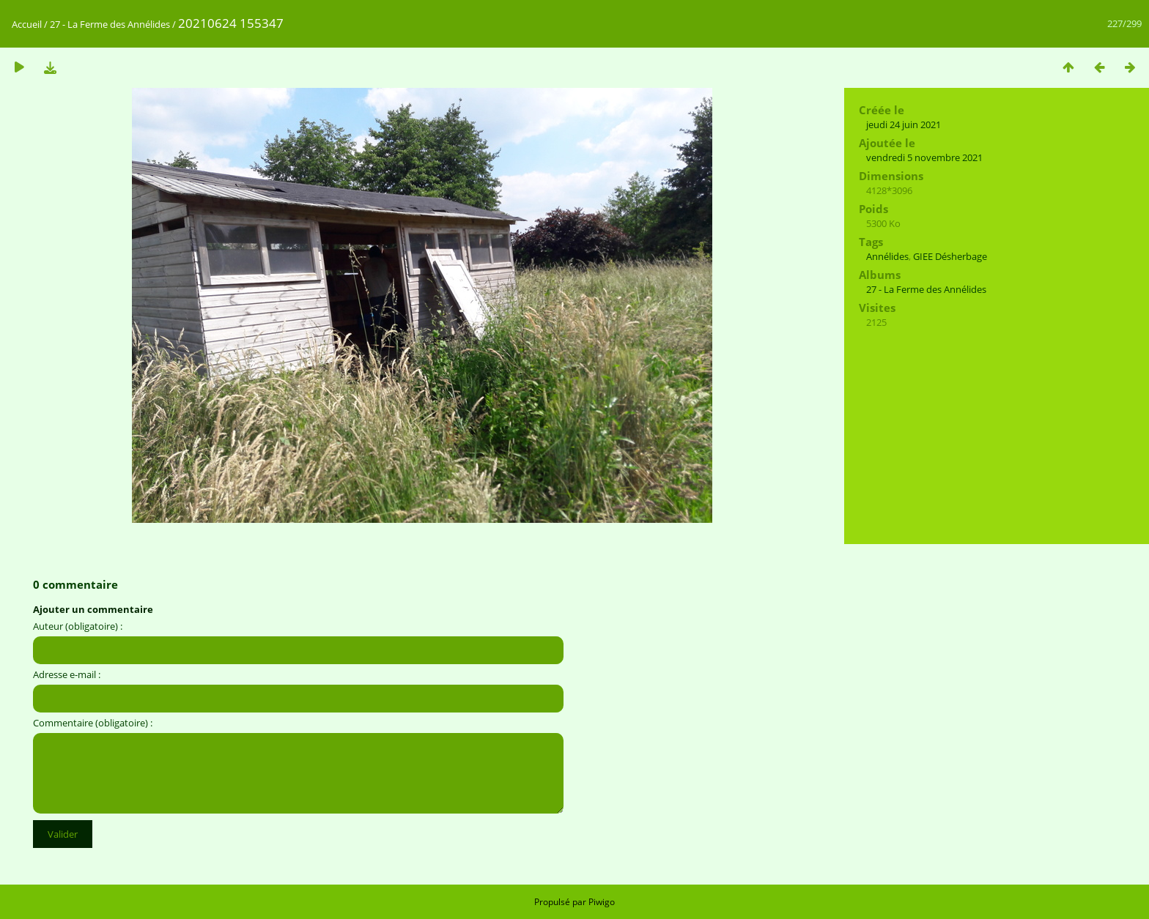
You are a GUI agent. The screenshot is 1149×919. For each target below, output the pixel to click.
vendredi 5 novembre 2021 (924, 157)
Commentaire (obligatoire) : (92, 722)
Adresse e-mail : (66, 674)
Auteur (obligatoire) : (77, 626)
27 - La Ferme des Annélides (110, 24)
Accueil (27, 24)
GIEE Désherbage (950, 256)
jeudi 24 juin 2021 (903, 124)
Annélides (887, 256)
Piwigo (601, 902)
